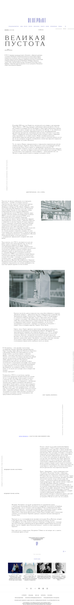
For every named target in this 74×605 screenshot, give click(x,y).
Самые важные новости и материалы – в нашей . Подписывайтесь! (37, 538)
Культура (13, 574)
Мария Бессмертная (8, 50)
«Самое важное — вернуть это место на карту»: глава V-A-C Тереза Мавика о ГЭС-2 (59, 578)
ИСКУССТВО (38, 554)
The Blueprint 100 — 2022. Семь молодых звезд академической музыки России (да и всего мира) (15, 578)
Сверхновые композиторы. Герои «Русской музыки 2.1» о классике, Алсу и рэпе (44, 577)
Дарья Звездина (23, 436)
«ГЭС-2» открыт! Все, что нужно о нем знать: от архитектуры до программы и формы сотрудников (30, 578)
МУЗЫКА (17, 574)
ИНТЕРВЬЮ (61, 574)
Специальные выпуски (14, 26)
